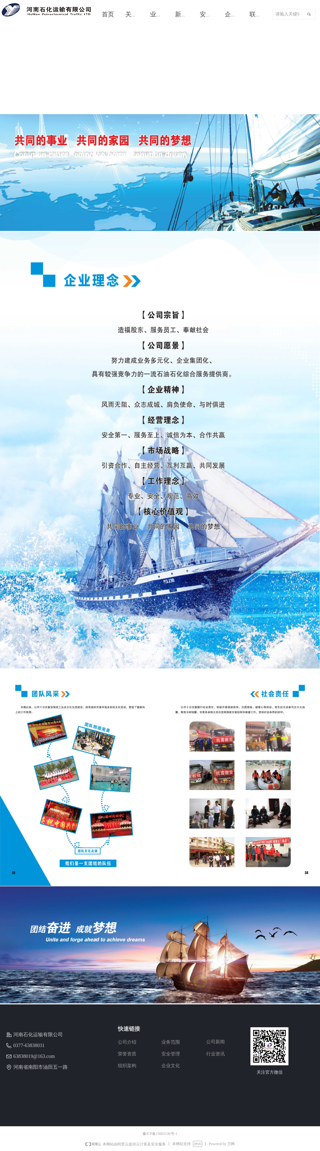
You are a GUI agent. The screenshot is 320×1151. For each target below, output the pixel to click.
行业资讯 (215, 1053)
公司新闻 (215, 1041)
